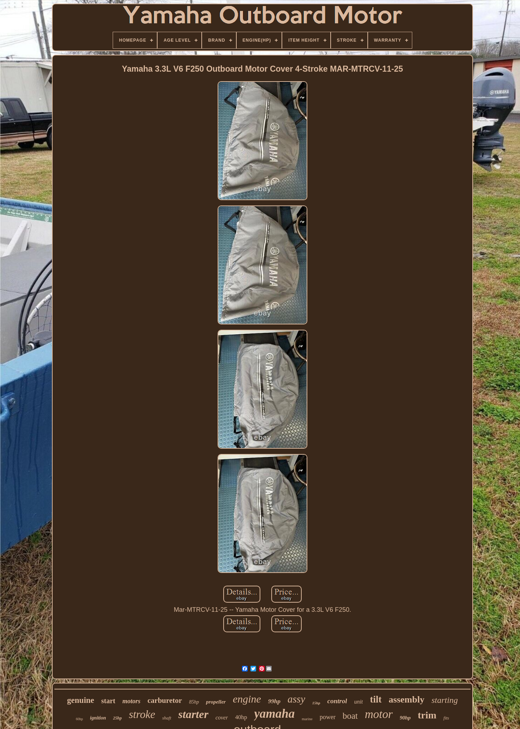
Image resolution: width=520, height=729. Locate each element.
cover (221, 718)
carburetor (165, 700)
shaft (166, 718)
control (337, 701)
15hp (316, 703)
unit (358, 702)
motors (132, 701)
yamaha (274, 714)
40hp (241, 717)
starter (193, 714)
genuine (80, 700)
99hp (274, 701)
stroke (142, 714)
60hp (79, 719)
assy (296, 699)
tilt (376, 699)
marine (307, 719)
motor (379, 714)
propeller (216, 702)
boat (350, 716)
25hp (117, 718)
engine (247, 699)
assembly (406, 699)
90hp (405, 718)
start (108, 701)
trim (427, 715)
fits (446, 718)
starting (444, 700)
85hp (194, 702)
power (328, 717)
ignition (98, 718)
